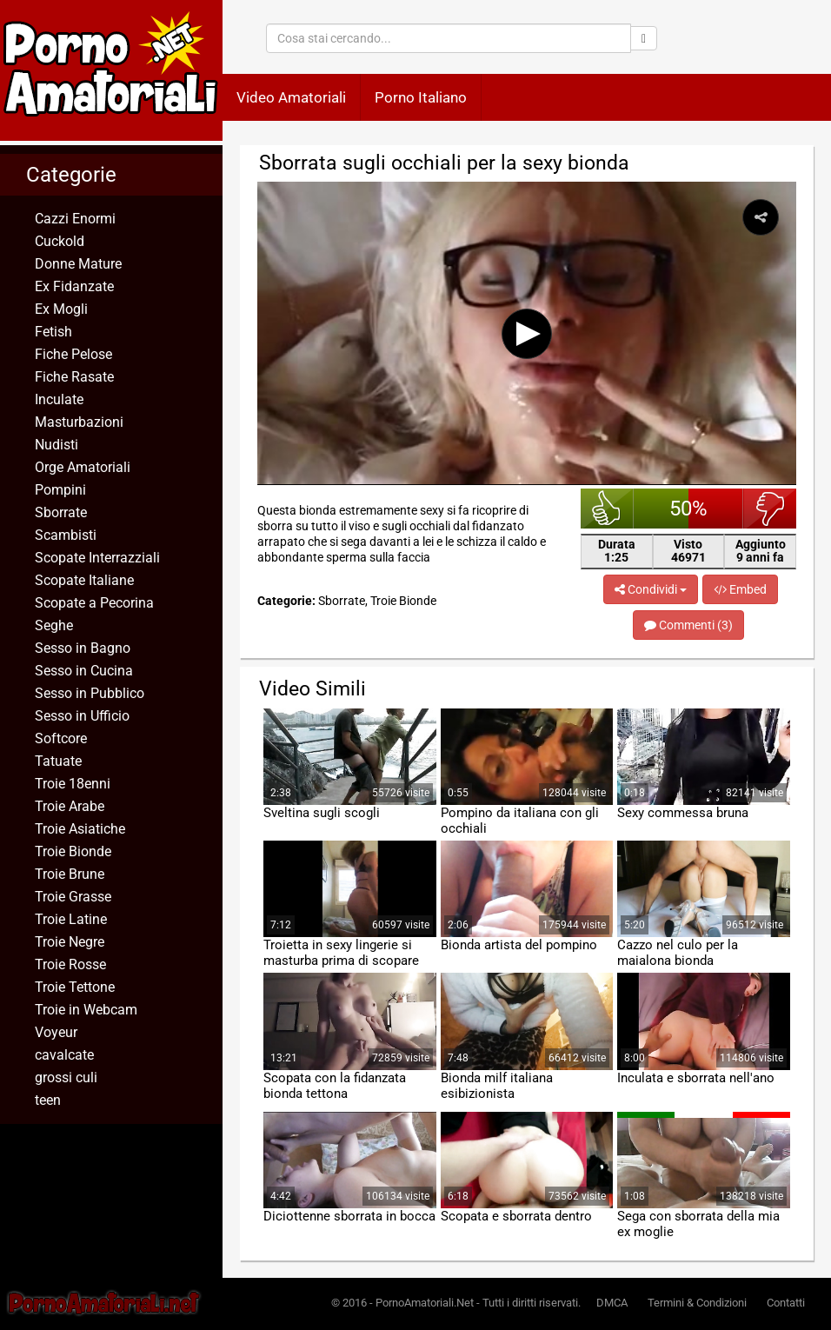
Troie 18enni (72, 783)
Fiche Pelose (73, 354)
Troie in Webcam (86, 1009)
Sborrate (61, 512)
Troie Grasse (73, 896)
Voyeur (56, 1032)
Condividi (651, 589)
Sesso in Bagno (82, 648)
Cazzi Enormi (75, 218)
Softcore (61, 738)
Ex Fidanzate (74, 286)
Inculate (59, 399)
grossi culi (66, 1077)
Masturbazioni (79, 422)
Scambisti (65, 535)
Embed (740, 589)
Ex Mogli (61, 309)
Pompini (60, 490)
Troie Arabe (69, 806)
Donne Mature (78, 264)
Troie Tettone (75, 987)
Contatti (786, 1302)
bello (607, 509)
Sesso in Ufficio (82, 716)
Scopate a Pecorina (94, 603)
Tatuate (58, 761)
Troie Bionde (73, 851)
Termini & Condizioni (697, 1302)
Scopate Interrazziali (97, 557)
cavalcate (64, 1055)
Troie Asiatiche (80, 829)
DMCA (612, 1302)
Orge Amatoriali (82, 467)
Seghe (54, 625)
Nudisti (56, 444)
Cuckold (59, 241)
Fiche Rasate (74, 377)
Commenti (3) (688, 625)
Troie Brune (69, 874)
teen (48, 1100)
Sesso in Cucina (84, 670)
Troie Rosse (70, 964)
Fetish (53, 331)
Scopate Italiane (84, 580)
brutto (769, 509)
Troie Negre (69, 942)
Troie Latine (71, 919)
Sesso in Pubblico (89, 693)
